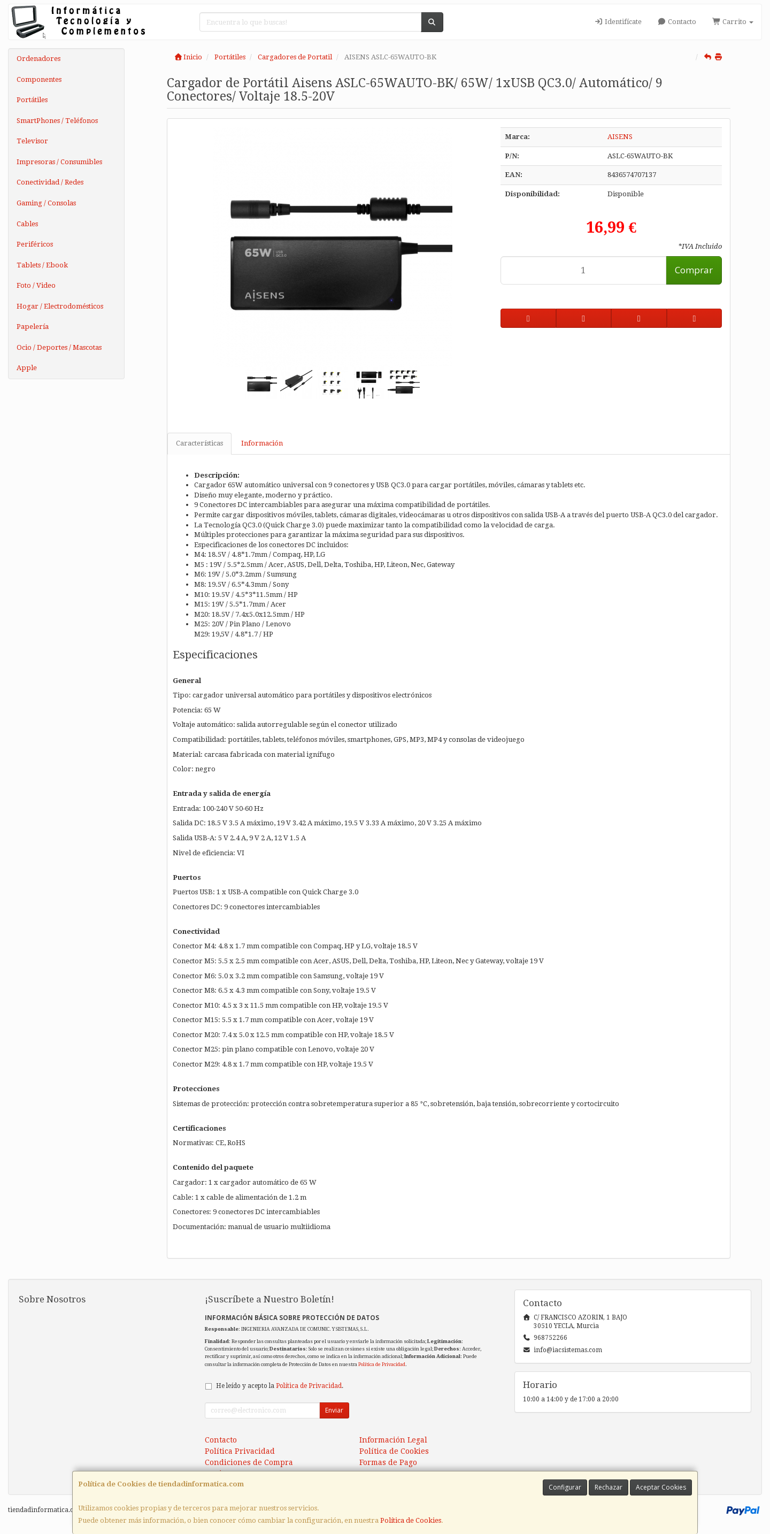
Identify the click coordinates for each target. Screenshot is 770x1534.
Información (262, 443)
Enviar (334, 1410)
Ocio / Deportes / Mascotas (59, 347)
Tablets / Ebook (42, 265)
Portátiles (32, 100)
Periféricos (35, 244)
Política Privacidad (240, 1451)
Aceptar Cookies (661, 1487)
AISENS (620, 137)
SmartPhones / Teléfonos (57, 121)
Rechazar (608, 1487)
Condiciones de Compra (249, 1462)
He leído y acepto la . (279, 1386)
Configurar (565, 1487)
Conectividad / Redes (50, 182)
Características (199, 443)
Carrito (732, 22)
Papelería (33, 327)
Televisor (32, 141)
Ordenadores (38, 59)
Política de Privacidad (381, 1364)
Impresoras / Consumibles (59, 162)
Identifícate (617, 22)
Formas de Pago (388, 1462)
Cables (27, 224)
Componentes (39, 79)
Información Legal (393, 1440)
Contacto (677, 22)
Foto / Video (36, 285)
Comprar (694, 270)
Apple (27, 368)
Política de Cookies (410, 1520)
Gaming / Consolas (46, 203)
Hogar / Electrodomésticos (60, 306)
